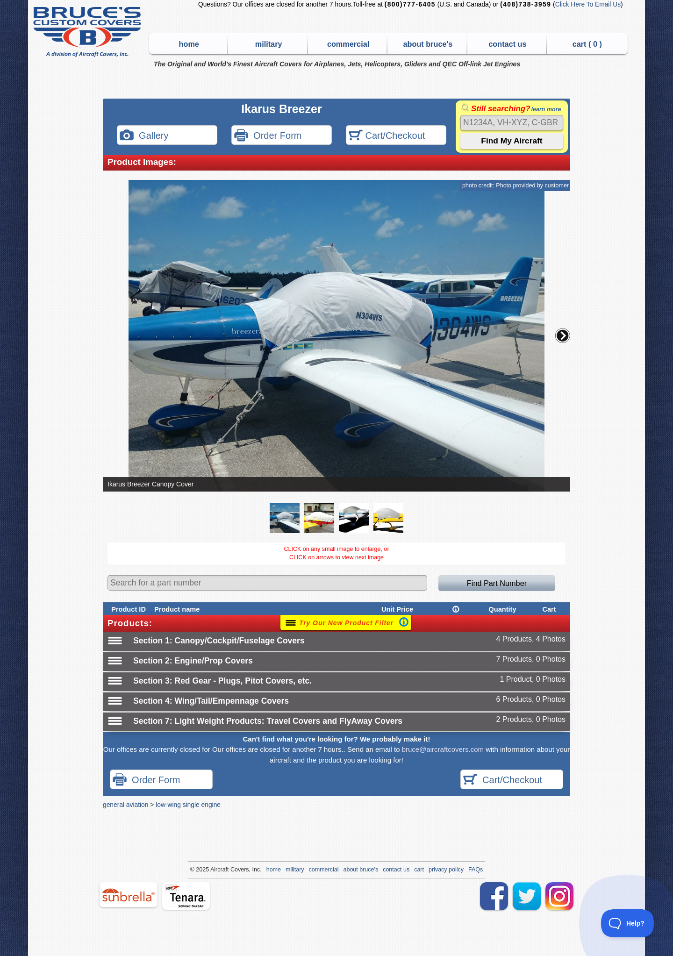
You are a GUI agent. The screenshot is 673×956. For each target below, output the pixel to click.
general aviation (125, 804)
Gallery (144, 136)
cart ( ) (587, 44)
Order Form (267, 136)
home (189, 44)
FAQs (475, 869)
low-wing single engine (188, 804)
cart (419, 869)
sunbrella (129, 894)
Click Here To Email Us (588, 4)
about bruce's (428, 44)
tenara (186, 896)
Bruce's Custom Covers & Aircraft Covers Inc (88, 32)
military (268, 44)
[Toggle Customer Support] (627, 923)
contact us (507, 44)
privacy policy (446, 869)
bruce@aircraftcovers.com (443, 749)
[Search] (511, 122)
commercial (348, 44)
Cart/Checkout (387, 136)
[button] (562, 335)
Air (213, 869)
